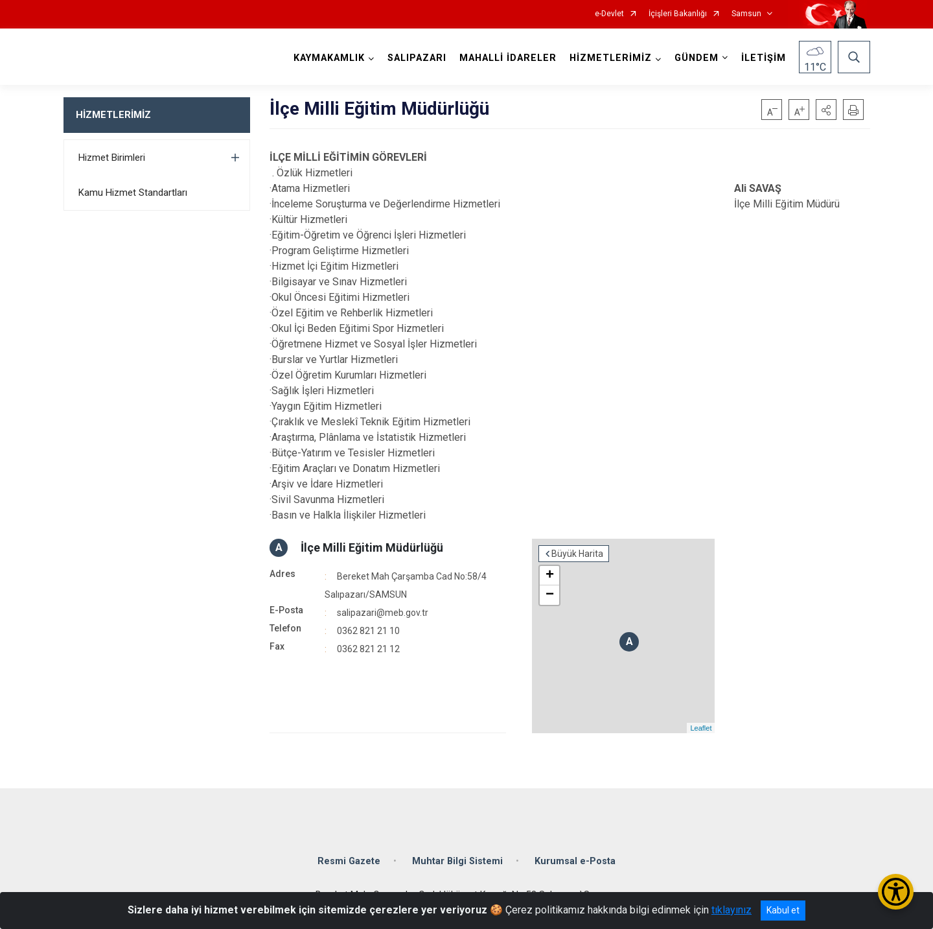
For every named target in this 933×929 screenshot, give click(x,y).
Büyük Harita (577, 553)
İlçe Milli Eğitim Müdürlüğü (372, 547)
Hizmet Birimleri (111, 157)
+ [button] (550, 575)
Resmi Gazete (348, 861)
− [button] (550, 595)
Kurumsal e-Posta (575, 861)
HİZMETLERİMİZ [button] (611, 58)
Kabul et (783, 910)
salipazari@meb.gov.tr (382, 612)
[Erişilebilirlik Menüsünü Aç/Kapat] (896, 892)
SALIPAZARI (416, 58)
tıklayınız (731, 910)
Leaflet (700, 728)
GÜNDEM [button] (696, 58)
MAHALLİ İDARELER (508, 58)
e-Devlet (609, 14)
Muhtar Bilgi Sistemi (457, 861)
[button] (826, 109)
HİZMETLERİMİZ (113, 115)
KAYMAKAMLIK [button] (329, 58)
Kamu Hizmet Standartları (132, 192)
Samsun (746, 14)
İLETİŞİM (763, 58)
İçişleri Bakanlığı (678, 14)
